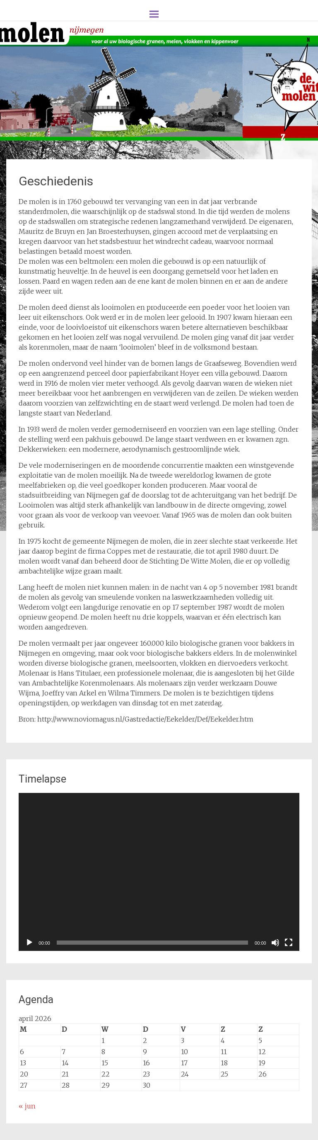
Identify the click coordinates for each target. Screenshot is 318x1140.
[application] (159, 872)
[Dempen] (275, 942)
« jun (27, 1106)
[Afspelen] (29, 942)
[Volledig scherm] (288, 942)
